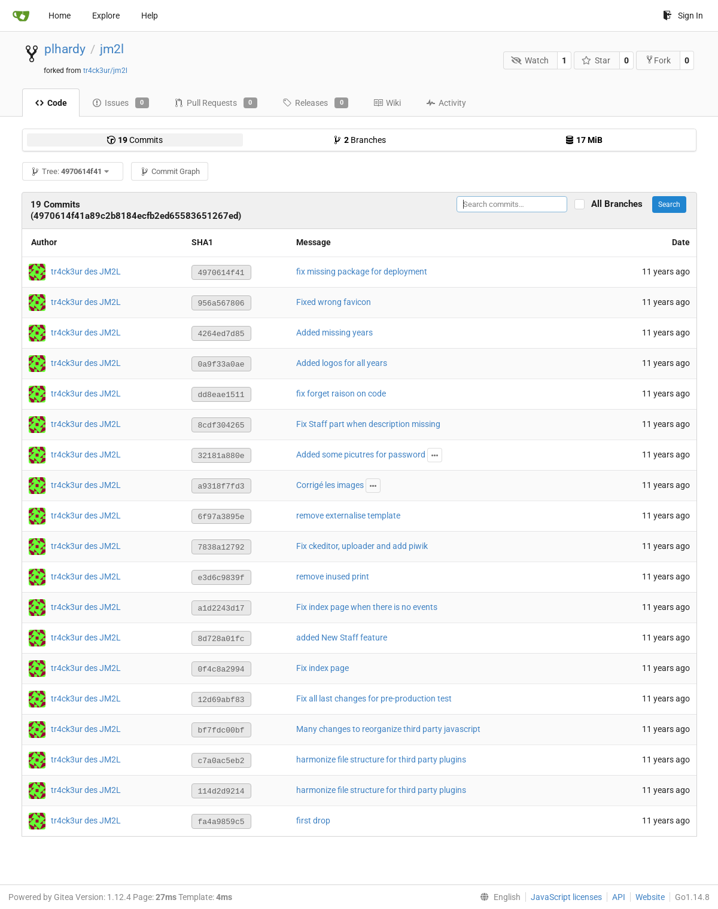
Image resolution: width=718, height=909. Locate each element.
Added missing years (334, 332)
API (618, 897)
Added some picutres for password (360, 454)
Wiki (387, 103)
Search (669, 204)
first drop (313, 820)
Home (59, 15)
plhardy (65, 49)
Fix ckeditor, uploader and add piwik (362, 546)
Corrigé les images (330, 485)
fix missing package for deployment (361, 271)
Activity (446, 103)
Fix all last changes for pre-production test (374, 698)
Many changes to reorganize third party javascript (388, 729)
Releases (315, 102)
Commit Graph (170, 171)
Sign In (683, 15)
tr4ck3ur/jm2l (105, 70)
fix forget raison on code (341, 393)
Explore (106, 15)
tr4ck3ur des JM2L (86, 271)
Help (149, 15)
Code (51, 103)
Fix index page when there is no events (366, 607)
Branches (359, 140)
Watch (530, 60)
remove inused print (332, 576)
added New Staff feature (341, 637)
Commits (135, 140)
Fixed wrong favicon (333, 302)
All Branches (620, 204)
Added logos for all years (341, 363)
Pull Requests (215, 102)
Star (596, 60)
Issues (120, 102)
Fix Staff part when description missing (368, 424)
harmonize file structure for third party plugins (381, 759)
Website (650, 897)
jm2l (112, 49)
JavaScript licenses (566, 897)
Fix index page (322, 668)
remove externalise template (348, 515)
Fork (658, 60)
